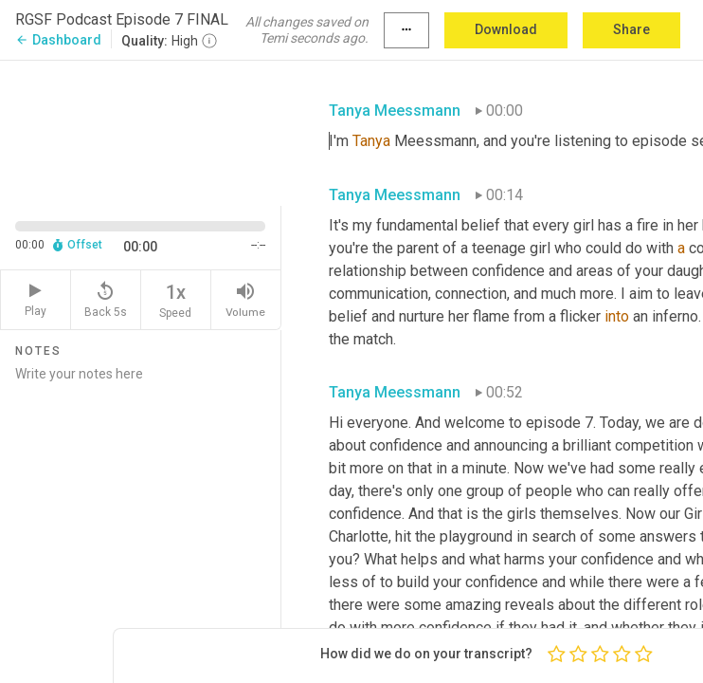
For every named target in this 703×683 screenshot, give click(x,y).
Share (631, 29)
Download (506, 29)
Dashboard (58, 39)
